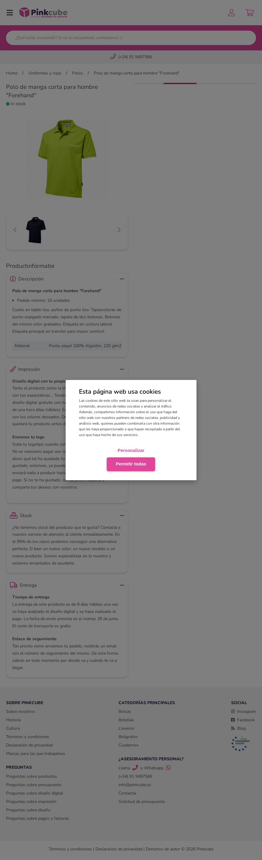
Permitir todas (131, 463)
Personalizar (131, 450)
